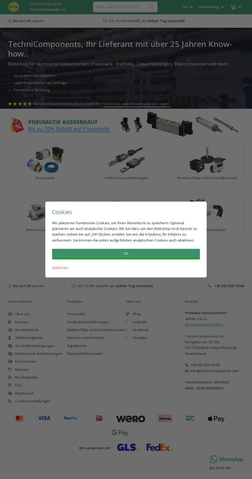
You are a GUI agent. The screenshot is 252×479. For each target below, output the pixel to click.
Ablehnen (60, 267)
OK (126, 253)
